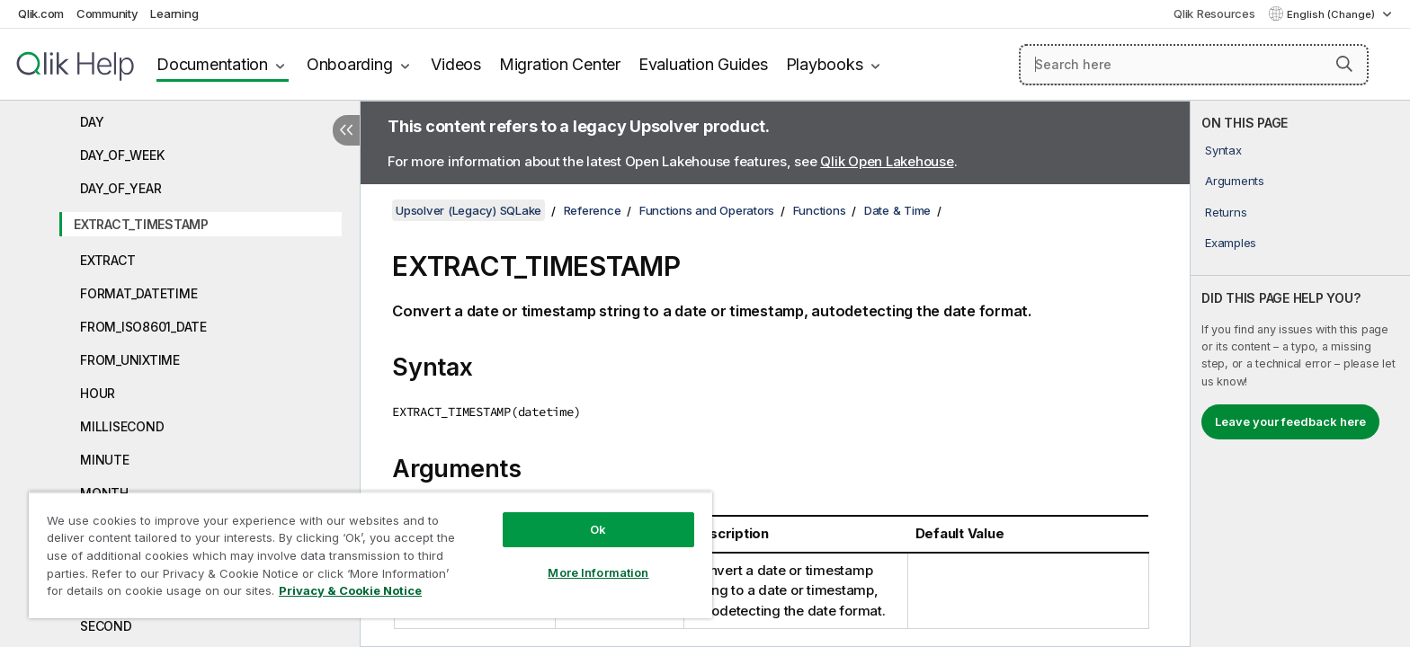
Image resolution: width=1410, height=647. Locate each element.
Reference (592, 210)
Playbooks (824, 64)
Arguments (1234, 180)
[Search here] (1194, 65)
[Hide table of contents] (346, 130)
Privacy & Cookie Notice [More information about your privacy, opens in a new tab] (350, 590)
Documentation (212, 64)
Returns (1225, 212)
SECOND (106, 626)
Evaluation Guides (703, 64)
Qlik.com (41, 13)
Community (107, 13)
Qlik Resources (1214, 13)
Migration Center (559, 64)
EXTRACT (107, 260)
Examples (1230, 242)
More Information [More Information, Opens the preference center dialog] (598, 572)
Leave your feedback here (1290, 421)
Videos (456, 64)
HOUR (97, 393)
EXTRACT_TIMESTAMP (141, 224)
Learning (174, 13)
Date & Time (897, 210)
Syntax (1223, 150)
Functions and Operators (706, 210)
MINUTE (104, 459)
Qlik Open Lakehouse (886, 161)
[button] (1344, 64)
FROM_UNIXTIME (130, 360)
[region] (370, 555)
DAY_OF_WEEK (122, 155)
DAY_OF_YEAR (120, 188)
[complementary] (1300, 374)
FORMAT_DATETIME (138, 293)
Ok (598, 529)
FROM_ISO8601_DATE (143, 326)
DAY (91, 121)
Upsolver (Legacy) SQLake (468, 210)
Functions (819, 210)
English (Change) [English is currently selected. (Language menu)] (1332, 14)
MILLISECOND (122, 426)
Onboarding (350, 64)
